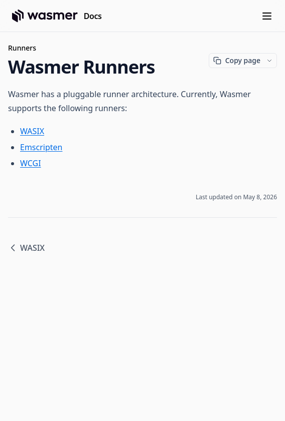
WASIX (32, 131)
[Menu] (267, 16)
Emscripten (41, 147)
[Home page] (57, 16)
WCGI (30, 163)
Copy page (236, 60)
